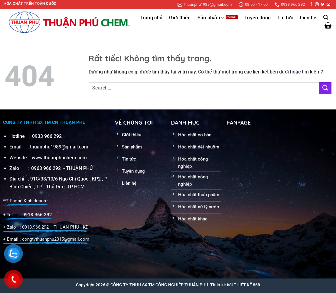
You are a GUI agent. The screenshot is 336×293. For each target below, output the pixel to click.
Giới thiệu (180, 17)
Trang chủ (151, 17)
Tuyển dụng (257, 17)
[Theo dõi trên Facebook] (311, 4)
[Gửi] (325, 88)
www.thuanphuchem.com (60, 158)
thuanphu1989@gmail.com (59, 147)
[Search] (325, 17)
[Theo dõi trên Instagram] (317, 4)
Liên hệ (308, 17)
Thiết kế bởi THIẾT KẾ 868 (235, 284)
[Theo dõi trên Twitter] (323, 4)
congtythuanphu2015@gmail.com (55, 239)
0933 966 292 (47, 136)
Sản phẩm (210, 18)
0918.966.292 (37, 214)
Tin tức (285, 17)
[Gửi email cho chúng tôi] (328, 4)
